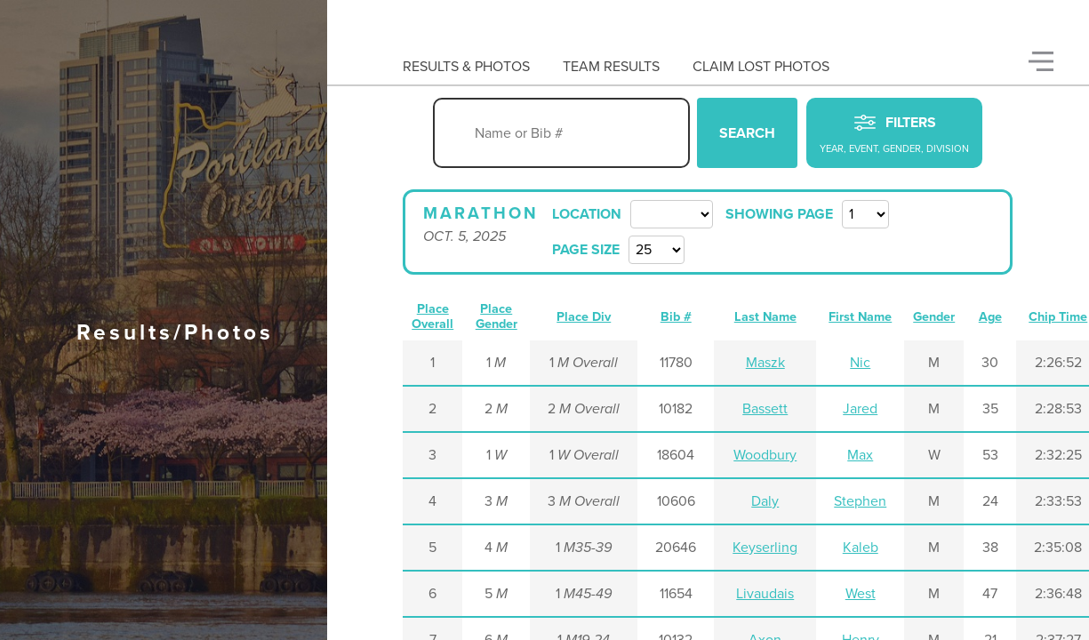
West (860, 594)
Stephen (860, 501)
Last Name (765, 316)
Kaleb (860, 547)
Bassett (765, 409)
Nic (860, 363)
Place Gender (496, 316)
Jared (860, 409)
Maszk (765, 363)
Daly (765, 501)
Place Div (584, 316)
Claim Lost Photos (761, 67)
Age (990, 316)
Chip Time (1058, 316)
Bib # (676, 316)
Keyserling (765, 547)
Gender (934, 316)
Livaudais (765, 594)
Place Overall (432, 316)
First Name (860, 316)
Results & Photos (466, 67)
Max (860, 455)
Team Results (611, 67)
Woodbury (765, 455)
